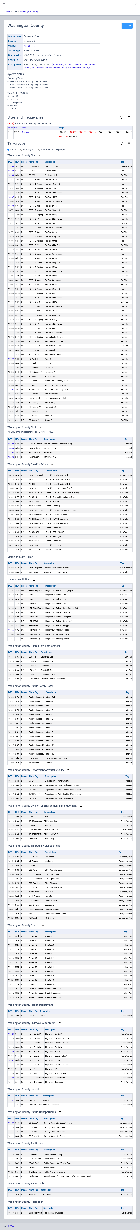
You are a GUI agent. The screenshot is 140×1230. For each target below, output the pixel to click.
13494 (11, 448)
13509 (11, 1123)
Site (15, 128)
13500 (11, 175)
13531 (11, 1060)
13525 (11, 1034)
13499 (11, 359)
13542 (11, 1100)
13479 (11, 171)
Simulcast (26, 132)
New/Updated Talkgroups (53, 149)
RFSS (10, 128)
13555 (11, 630)
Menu (127, 26)
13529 (11, 1051)
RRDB (7, 11)
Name (24, 128)
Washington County (29, 11)
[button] (136, 4)
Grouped (14, 149)
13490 (11, 444)
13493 (11, 452)
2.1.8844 (10, 1226)
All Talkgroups (29, 149)
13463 (11, 166)
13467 (11, 197)
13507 (11, 389)
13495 (11, 457)
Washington (29, 46)
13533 (11, 1078)
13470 (11, 206)
